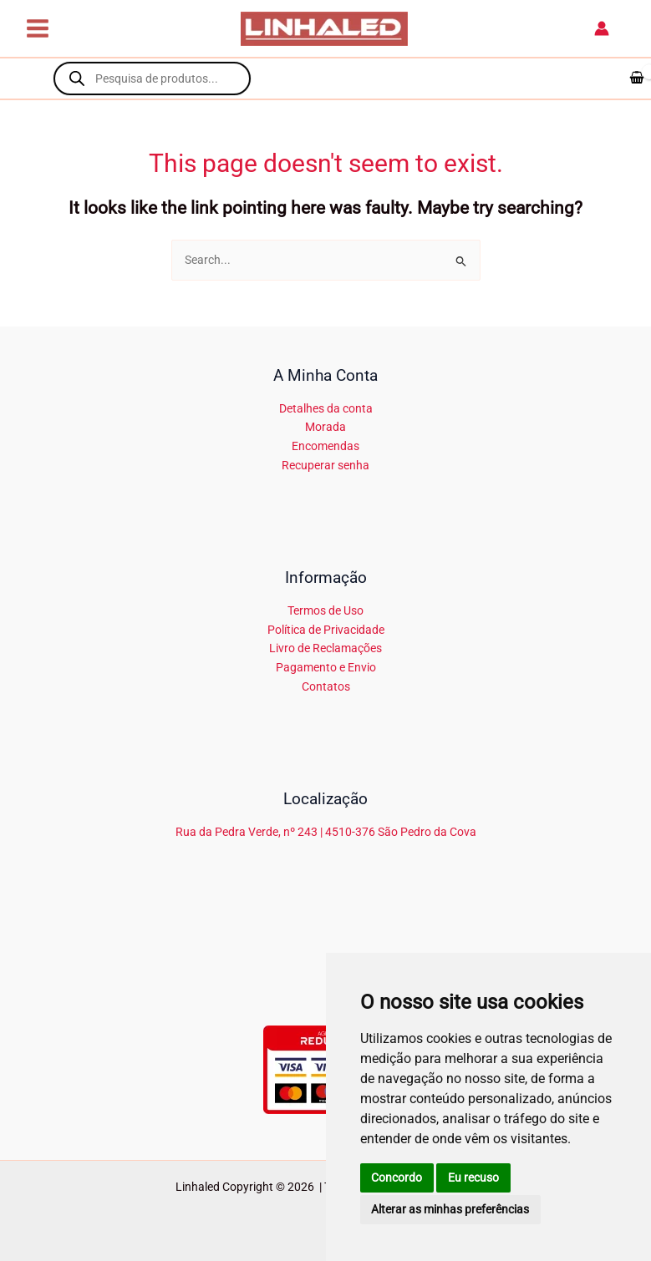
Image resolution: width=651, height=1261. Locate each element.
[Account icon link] (601, 28)
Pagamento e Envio (326, 667)
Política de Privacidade (325, 629)
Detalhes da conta (326, 408)
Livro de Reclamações (325, 648)
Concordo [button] (396, 1177)
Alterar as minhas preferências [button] (450, 1209)
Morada (325, 426)
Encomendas (325, 446)
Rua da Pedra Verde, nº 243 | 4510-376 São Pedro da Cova (325, 831)
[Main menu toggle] (37, 28)
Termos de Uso (325, 610)
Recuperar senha (325, 465)
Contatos (326, 686)
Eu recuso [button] (473, 1177)
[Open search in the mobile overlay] (152, 78)
